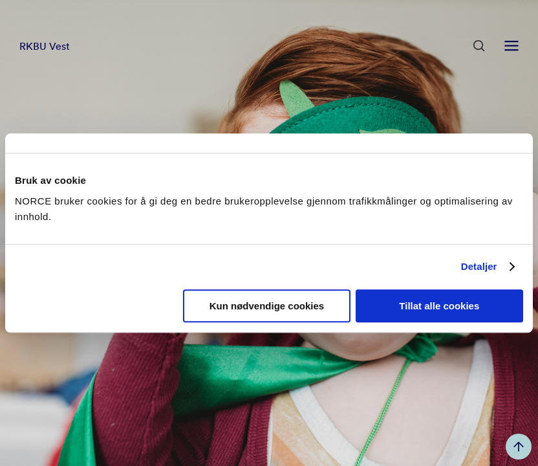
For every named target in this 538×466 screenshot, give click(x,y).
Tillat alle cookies (439, 305)
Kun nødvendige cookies (267, 305)
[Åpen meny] (511, 46)
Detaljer (479, 266)
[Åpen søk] (479, 46)
